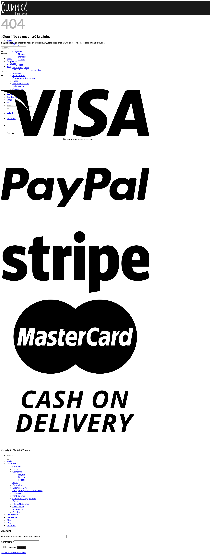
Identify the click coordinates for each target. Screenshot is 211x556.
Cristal (21, 59)
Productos (12, 61)
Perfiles (16, 512)
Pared (15, 482)
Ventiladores (18, 75)
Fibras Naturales (20, 503)
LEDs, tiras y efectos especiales (27, 70)
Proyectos (12, 514)
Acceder (21, 547)
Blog (9, 66)
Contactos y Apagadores (24, 498)
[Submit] (2, 51)
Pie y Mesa (17, 64)
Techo (15, 469)
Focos (15, 501)
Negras (21, 54)
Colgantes (17, 51)
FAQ (9, 522)
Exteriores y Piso (20, 67)
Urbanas (16, 493)
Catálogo (12, 463)
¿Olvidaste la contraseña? (13, 552)
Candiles (16, 46)
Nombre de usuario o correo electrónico (21, 536)
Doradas (22, 56)
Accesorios (17, 509)
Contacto (11, 63)
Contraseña (7, 541)
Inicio (9, 40)
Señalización (18, 506)
